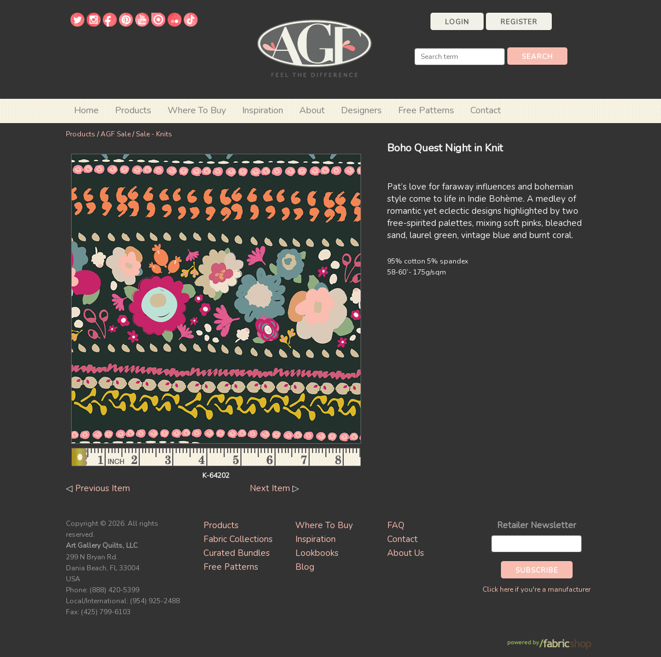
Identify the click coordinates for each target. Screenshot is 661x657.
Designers (361, 110)
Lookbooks (317, 553)
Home (86, 110)
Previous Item (102, 488)
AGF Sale (116, 134)
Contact (485, 110)
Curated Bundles (236, 553)
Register (518, 22)
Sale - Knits (154, 134)
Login (457, 22)
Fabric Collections (238, 539)
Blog (304, 567)
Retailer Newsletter (536, 525)
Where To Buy (324, 525)
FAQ (395, 525)
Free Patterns (426, 110)
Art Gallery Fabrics (314, 47)
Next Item (270, 488)
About (312, 110)
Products (80, 134)
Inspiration (262, 110)
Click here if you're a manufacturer (536, 589)
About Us (405, 553)
